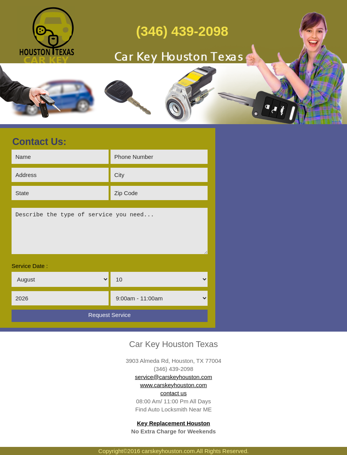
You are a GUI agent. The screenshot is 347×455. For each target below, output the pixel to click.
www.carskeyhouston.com (173, 385)
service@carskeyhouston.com (173, 377)
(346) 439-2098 (182, 31)
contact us (173, 393)
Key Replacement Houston (173, 423)
